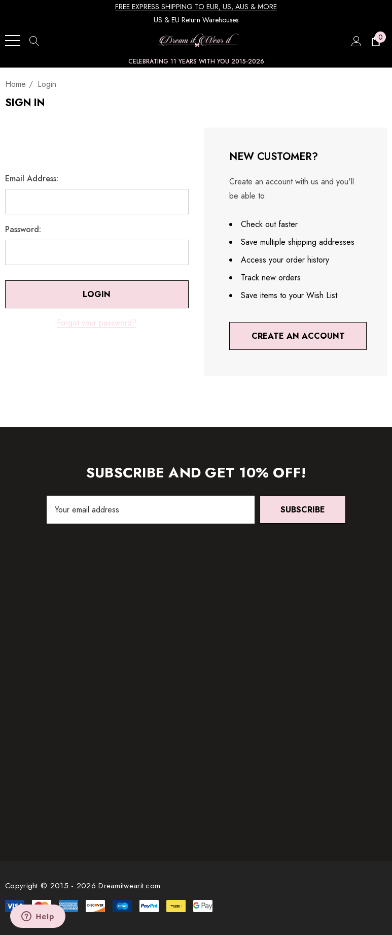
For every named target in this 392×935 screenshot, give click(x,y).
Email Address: (31, 179)
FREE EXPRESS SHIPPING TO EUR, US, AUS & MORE (196, 7)
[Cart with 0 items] (375, 40)
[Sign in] (356, 40)
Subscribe (302, 509)
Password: (23, 229)
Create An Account (297, 336)
